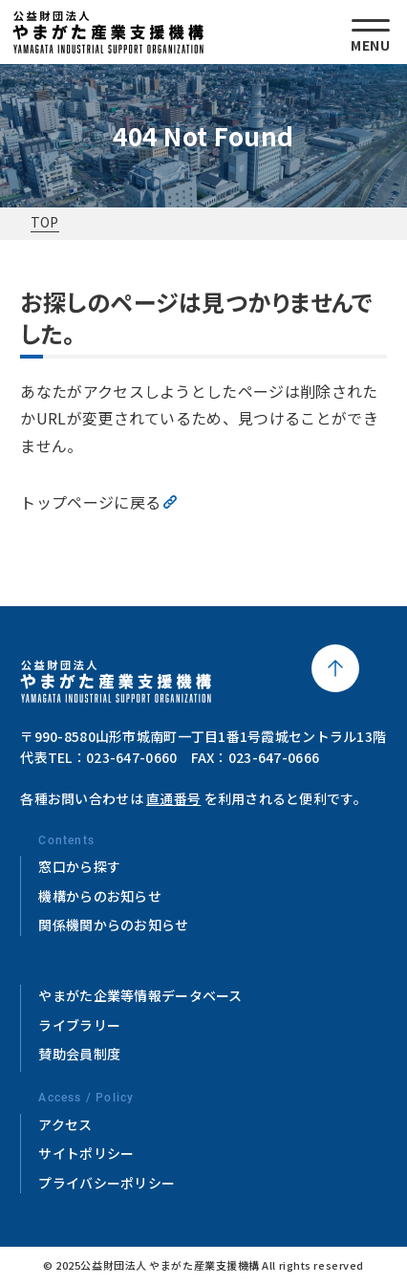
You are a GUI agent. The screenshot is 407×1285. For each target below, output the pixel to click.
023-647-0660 (131, 757)
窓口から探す (79, 866)
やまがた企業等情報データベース (140, 995)
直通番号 (173, 798)
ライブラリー (79, 1025)
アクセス (65, 1124)
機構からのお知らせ (99, 895)
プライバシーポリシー (106, 1182)
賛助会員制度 (79, 1053)
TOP (45, 221)
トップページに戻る (90, 501)
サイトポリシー (86, 1153)
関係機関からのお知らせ (113, 924)
